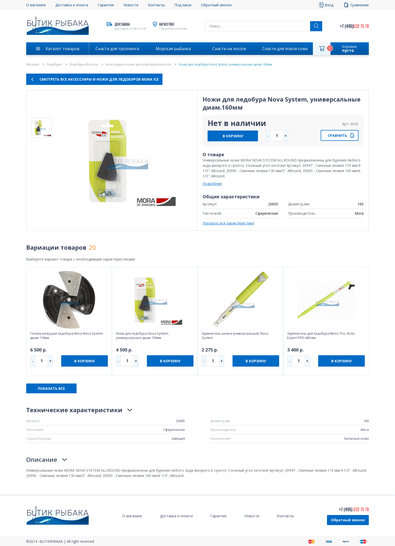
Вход (329, 5)
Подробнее (212, 183)
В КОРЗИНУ (233, 136)
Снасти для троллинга (117, 48)
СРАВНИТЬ (337, 135)
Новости (130, 5)
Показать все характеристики (228, 223)
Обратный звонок (216, 5)
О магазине (36, 5)
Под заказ (182, 5)
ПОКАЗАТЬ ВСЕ (51, 388)
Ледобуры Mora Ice (84, 64)
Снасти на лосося (229, 48)
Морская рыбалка (173, 48)
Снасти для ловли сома (285, 48)
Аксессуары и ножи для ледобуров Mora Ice (138, 64)
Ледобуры (54, 64)
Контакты (156, 5)
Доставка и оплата (71, 5)
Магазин (32, 64)
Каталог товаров (63, 48)
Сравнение (359, 5)
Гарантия (106, 5)
